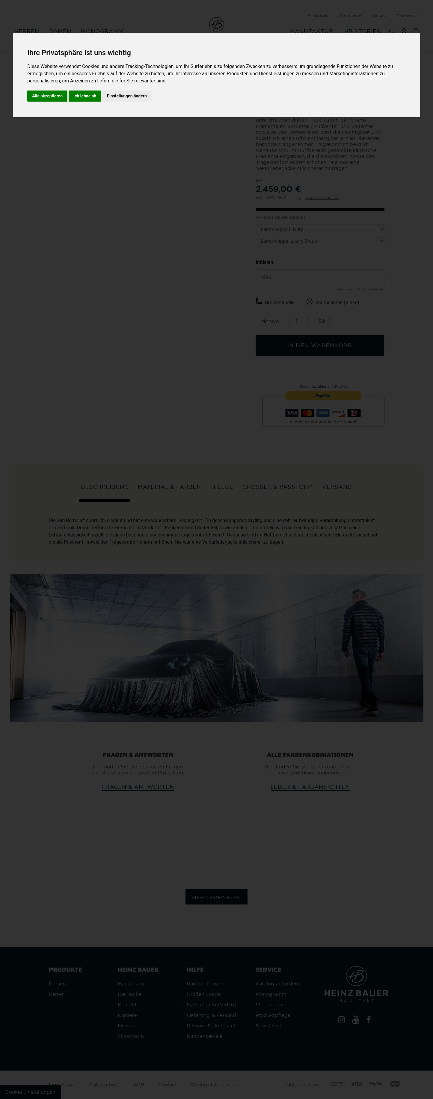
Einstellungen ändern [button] (127, 96)
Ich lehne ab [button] (84, 96)
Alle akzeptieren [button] (47, 96)
